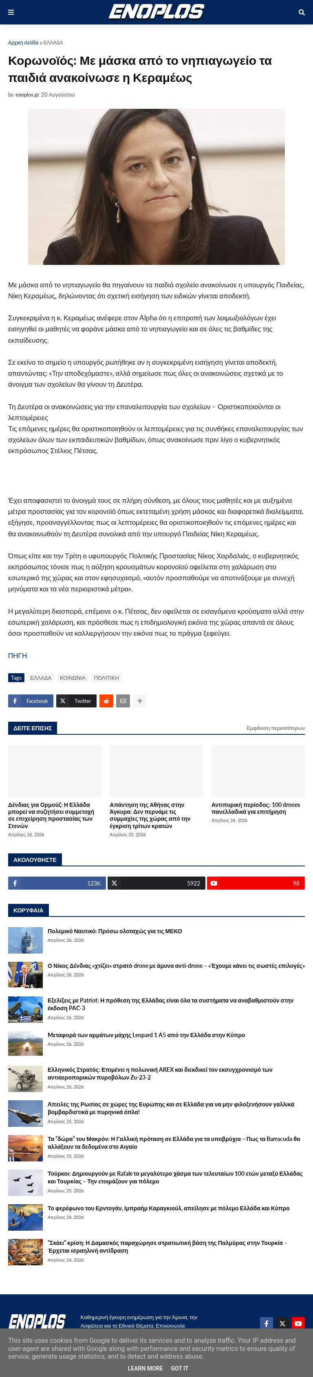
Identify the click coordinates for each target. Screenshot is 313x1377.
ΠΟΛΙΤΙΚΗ (106, 677)
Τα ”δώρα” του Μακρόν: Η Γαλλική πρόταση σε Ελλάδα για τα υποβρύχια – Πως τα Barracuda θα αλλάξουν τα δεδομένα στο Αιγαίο (174, 1142)
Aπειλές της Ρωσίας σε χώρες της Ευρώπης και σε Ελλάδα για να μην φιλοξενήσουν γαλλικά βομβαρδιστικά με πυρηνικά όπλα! (171, 1108)
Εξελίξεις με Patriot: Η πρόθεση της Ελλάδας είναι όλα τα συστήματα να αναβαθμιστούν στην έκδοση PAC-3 (171, 1004)
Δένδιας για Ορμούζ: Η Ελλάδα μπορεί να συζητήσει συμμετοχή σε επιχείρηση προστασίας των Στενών (51, 815)
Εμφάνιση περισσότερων (276, 728)
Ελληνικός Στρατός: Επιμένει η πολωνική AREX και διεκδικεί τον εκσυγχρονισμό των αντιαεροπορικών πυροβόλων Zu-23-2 (160, 1073)
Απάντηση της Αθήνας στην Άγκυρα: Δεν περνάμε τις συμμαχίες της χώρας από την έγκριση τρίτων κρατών (150, 815)
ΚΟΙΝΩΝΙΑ (73, 677)
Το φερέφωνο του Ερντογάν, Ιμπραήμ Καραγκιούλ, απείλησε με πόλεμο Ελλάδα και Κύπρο (169, 1208)
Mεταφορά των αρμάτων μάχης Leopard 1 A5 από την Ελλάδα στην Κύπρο (146, 1034)
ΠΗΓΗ (17, 655)
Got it (179, 1368)
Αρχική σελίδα (23, 43)
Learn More (145, 1368)
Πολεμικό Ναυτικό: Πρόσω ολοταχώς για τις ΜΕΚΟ (115, 931)
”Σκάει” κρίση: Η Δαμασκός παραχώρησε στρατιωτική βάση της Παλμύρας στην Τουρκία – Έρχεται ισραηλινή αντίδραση (167, 1246)
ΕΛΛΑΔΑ (53, 43)
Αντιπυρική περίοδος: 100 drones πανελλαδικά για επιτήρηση (256, 808)
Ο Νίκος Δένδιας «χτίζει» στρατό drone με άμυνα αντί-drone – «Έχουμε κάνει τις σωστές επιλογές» (176, 965)
